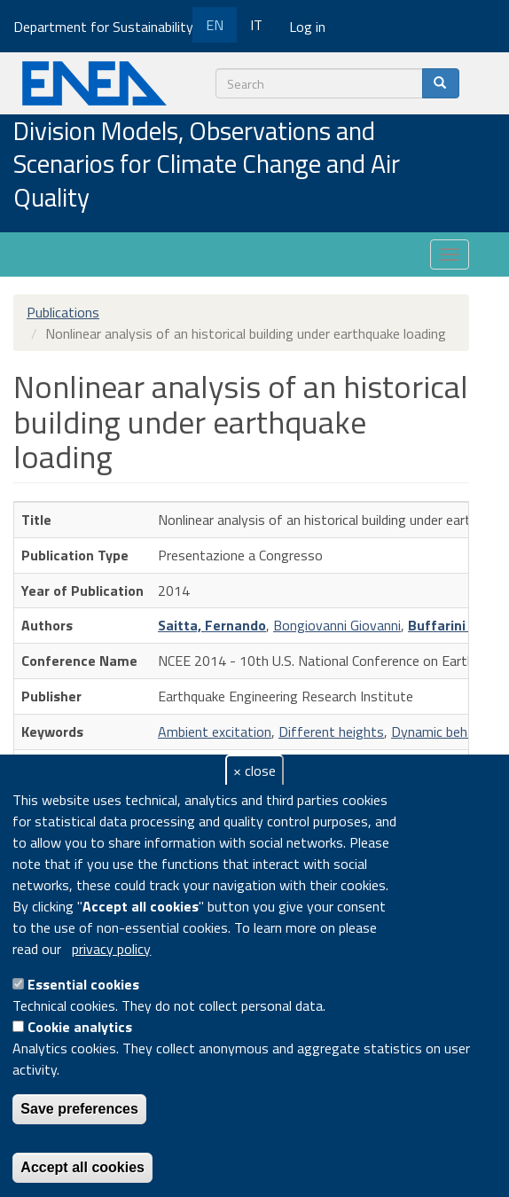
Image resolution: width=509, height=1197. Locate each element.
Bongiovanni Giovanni (337, 625)
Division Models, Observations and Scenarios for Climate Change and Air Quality (206, 165)
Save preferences (79, 1108)
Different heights (331, 731)
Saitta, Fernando (212, 625)
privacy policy (111, 948)
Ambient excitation (214, 731)
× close (254, 770)
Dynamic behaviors (447, 731)
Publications (63, 312)
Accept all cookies (82, 1167)
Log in (307, 26)
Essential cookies (83, 984)
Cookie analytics (79, 1026)
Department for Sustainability (109, 26)
